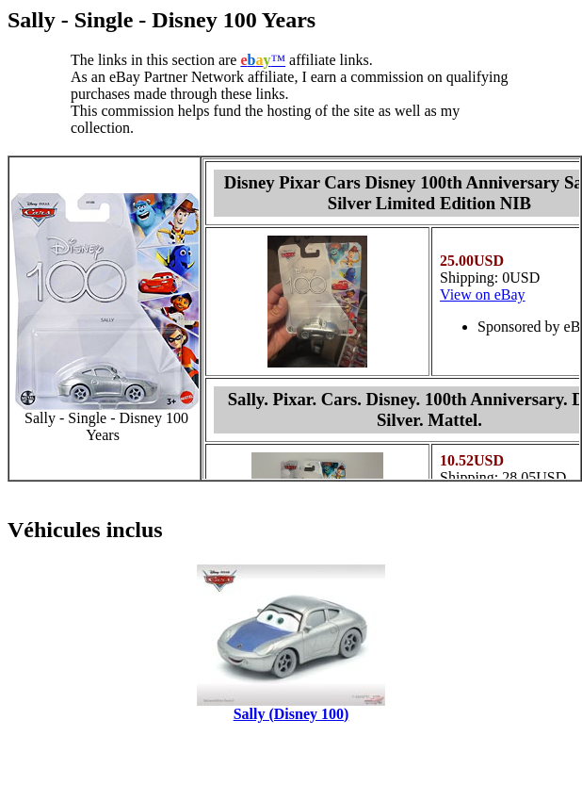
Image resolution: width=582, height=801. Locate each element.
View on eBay (482, 294)
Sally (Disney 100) (291, 714)
